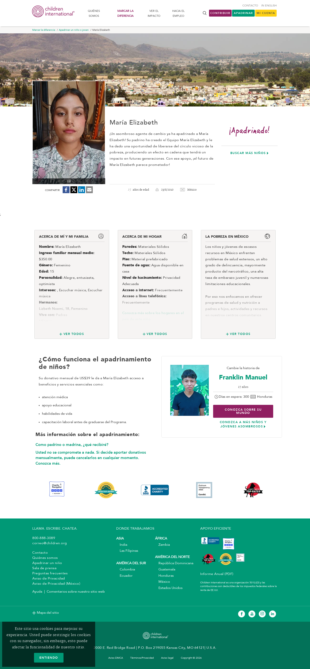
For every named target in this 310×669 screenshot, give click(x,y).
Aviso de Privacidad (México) (56, 584)
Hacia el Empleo (178, 13)
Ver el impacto (154, 13)
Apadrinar (243, 13)
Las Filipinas (127, 551)
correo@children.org (49, 543)
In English (269, 5)
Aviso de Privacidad (48, 578)
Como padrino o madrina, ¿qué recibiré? (72, 444)
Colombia (125, 569)
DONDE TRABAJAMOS (135, 528)
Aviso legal (167, 658)
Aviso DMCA (115, 658)
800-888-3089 (43, 538)
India (121, 545)
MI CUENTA (266, 13)
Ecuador (124, 576)
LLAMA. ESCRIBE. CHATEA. (55, 528)
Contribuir (220, 13)
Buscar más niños (248, 153)
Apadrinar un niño (47, 563)
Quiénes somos (94, 13)
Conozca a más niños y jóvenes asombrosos (243, 424)
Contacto (250, 5)
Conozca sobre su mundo (243, 411)
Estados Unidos (169, 588)
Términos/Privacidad (142, 658)
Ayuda (37, 591)
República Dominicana (174, 563)
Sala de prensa (44, 568)
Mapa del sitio (48, 613)
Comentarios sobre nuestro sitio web (76, 591)
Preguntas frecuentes (50, 573)
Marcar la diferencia (125, 13)
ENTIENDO (48, 658)
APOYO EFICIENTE (215, 528)
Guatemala (165, 569)
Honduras (164, 576)
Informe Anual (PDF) (216, 574)
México (162, 582)
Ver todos (74, 334)
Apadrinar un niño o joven (74, 30)
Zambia (162, 545)
